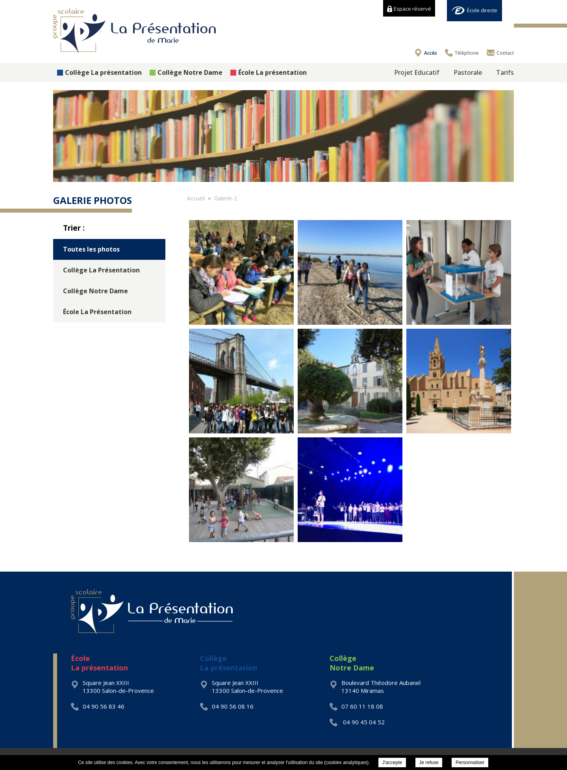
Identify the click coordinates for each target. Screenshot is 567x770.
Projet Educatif (416, 72)
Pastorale (468, 72)
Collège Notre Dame (186, 72)
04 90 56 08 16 (227, 706)
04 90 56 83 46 (97, 706)
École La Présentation (97, 311)
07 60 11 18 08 (356, 706)
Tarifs (505, 72)
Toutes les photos (91, 249)
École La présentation (268, 72)
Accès (430, 53)
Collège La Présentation (101, 270)
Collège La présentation (99, 72)
